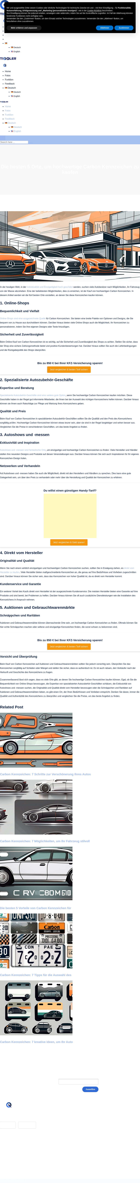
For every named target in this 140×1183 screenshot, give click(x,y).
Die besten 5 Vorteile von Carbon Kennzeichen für (35, 908)
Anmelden (90, 1089)
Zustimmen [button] (124, 28)
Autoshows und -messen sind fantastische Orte (23, 450)
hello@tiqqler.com (13, 1116)
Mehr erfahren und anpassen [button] (24, 28)
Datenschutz (11, 1150)
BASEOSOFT (20, 1181)
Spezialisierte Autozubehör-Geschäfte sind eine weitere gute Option (32, 395)
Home (8, 71)
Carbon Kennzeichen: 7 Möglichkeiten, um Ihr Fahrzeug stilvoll (45, 841)
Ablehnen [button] (104, 28)
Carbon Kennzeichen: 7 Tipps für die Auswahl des (35, 975)
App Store (8, 1125)
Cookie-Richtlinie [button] (94, 10)
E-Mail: (49, 1081)
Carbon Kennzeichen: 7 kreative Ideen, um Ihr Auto (36, 1042)
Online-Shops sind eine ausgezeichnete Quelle (23, 318)
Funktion (9, 79)
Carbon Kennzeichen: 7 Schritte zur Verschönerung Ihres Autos (45, 774)
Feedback (9, 39)
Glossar (8, 1142)
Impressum (10, 1146)
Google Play (27, 1125)
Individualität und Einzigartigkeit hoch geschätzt (50, 287)
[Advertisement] (70, 516)
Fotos (7, 75)
